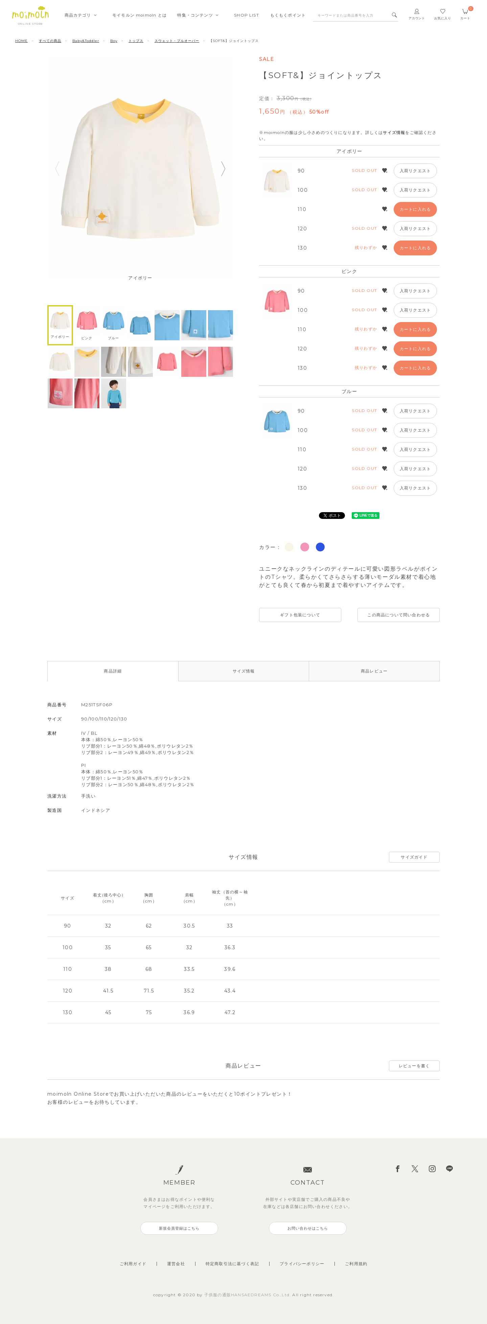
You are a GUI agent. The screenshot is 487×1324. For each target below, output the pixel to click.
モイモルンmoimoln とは (139, 15)
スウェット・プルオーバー (177, 41)
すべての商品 (50, 41)
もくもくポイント (288, 15)
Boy (113, 41)
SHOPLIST (246, 15)
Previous (57, 169)
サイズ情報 (394, 132)
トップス (136, 41)
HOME (21, 41)
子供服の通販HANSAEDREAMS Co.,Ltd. (248, 1294)
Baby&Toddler (85, 41)
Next (223, 169)
